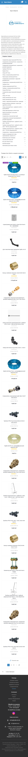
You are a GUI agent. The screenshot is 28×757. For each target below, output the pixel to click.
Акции (14, 700)
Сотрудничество (14, 686)
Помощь (14, 678)
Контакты (14, 694)
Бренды (14, 688)
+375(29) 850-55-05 (15, 720)
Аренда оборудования (14, 698)
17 (19, 665)
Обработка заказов (14, 684)
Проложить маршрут (15, 729)
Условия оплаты (14, 680)
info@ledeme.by (15, 723)
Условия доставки (14, 682)
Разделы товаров (7, 56)
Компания (14, 692)
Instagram (13, 713)
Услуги (14, 696)
